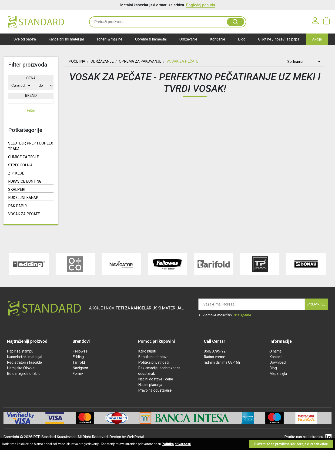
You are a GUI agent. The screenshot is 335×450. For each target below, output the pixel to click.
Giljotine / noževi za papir (278, 39)
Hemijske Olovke (21, 368)
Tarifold (79, 362)
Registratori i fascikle (24, 362)
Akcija (317, 39)
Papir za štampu (20, 351)
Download (277, 362)
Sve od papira (24, 39)
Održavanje (188, 39)
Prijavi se (316, 304)
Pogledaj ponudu (200, 5)
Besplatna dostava (153, 357)
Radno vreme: (215, 357)
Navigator (80, 368)
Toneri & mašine (109, 39)
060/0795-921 (216, 351)
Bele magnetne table (23, 373)
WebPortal (135, 437)
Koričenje (217, 39)
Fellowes (80, 351)
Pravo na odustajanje (155, 390)
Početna (77, 61)
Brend (31, 95)
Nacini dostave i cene (155, 379)
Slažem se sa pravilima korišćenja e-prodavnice (291, 444)
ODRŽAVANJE (102, 61)
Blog (241, 39)
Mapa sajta (278, 373)
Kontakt (275, 357)
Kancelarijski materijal (66, 39)
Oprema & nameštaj (151, 39)
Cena (31, 78)
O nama (275, 351)
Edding (78, 357)
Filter (31, 110)
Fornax (78, 373)
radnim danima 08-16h (222, 362)
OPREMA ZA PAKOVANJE (140, 61)
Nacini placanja (150, 385)
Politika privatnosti (153, 362)
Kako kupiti (147, 351)
